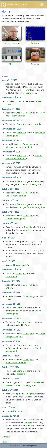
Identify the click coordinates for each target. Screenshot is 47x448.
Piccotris (21, 374)
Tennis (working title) (32, 184)
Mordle (38, 124)
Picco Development (18, 4)
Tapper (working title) (16, 218)
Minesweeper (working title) (19, 147)
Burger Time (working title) (32, 207)
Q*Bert (9, 288)
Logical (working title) (16, 195)
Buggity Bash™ (21, 265)
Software (28, 422)
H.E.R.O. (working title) (16, 362)
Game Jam (21, 101)
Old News (6, 436)
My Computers (29, 93)
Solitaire (18, 411)
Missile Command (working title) (21, 385)
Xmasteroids (11, 276)
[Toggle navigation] (41, 4)
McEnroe (26, 325)
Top (4, 441)
